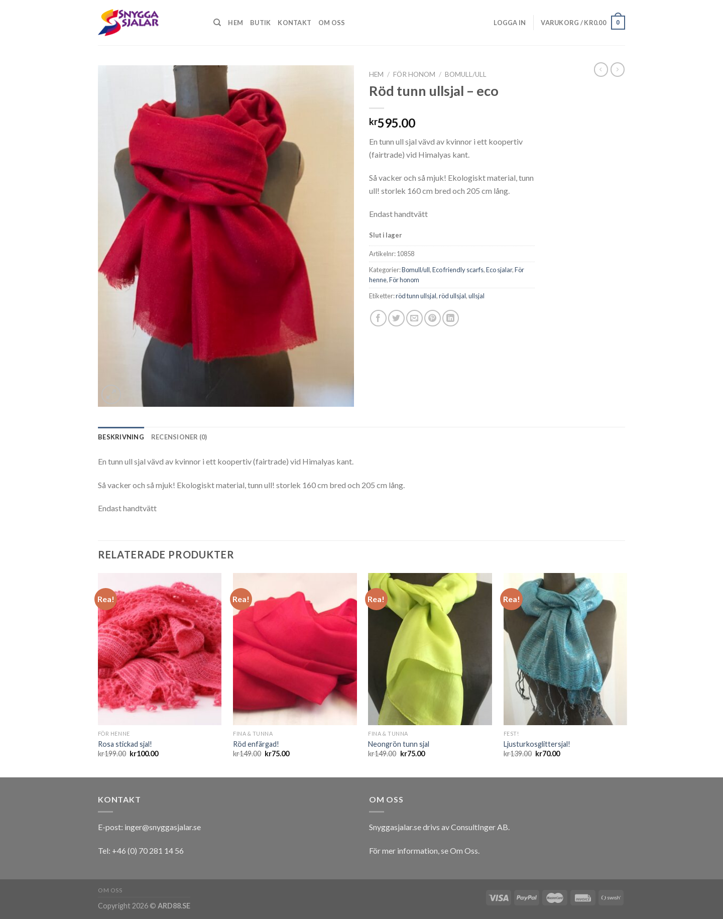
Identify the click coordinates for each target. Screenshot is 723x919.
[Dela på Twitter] (396, 318)
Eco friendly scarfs (458, 270)
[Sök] (217, 22)
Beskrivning (121, 437)
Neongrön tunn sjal (398, 744)
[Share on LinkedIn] (450, 318)
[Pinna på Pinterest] (432, 318)
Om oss (331, 23)
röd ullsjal (452, 296)
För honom (414, 74)
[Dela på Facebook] (378, 318)
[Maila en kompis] (414, 318)
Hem (235, 23)
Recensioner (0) (179, 437)
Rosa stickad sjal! (125, 744)
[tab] (121, 437)
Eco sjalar (499, 270)
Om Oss (464, 850)
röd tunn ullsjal (416, 296)
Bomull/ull (466, 74)
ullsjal (476, 296)
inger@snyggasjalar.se (163, 827)
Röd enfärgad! (256, 744)
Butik (260, 23)
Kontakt (294, 23)
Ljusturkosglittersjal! (537, 744)
